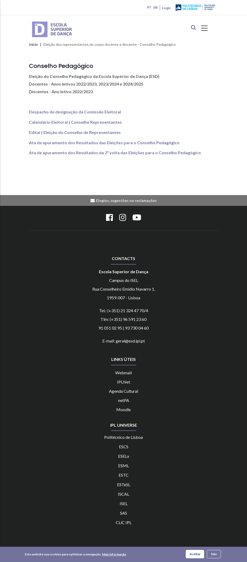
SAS (123, 512)
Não (214, 554)
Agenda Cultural (123, 391)
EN (155, 7)
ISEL (124, 503)
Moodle (123, 409)
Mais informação (114, 554)
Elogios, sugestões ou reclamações (126, 200)
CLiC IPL (124, 522)
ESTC (124, 475)
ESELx (123, 456)
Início (33, 44)
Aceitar (195, 554)
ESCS (123, 446)
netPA (123, 400)
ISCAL (123, 493)
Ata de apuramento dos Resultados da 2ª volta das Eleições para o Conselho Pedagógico (115, 152)
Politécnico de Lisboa (123, 437)
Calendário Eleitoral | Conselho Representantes (75, 122)
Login (166, 8)
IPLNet (123, 381)
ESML (123, 465)
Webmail (123, 372)
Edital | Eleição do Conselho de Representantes (75, 132)
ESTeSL (123, 484)
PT (149, 7)
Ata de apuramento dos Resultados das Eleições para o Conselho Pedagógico (104, 142)
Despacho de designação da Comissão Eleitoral (75, 111)
